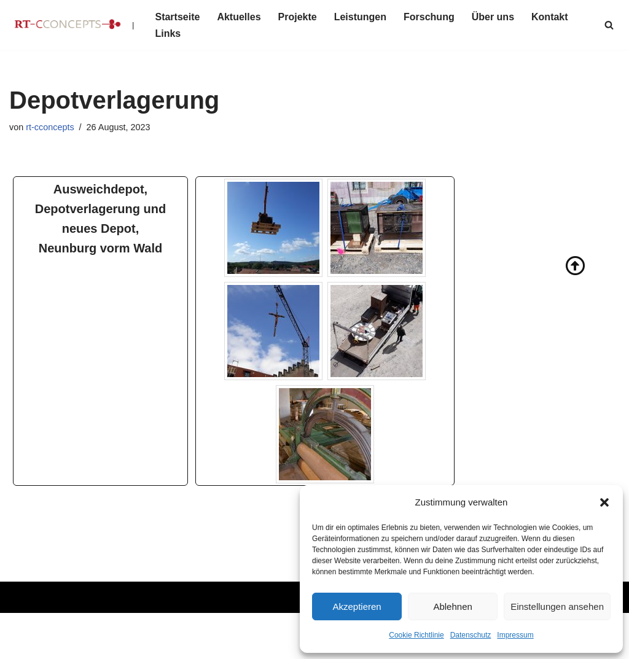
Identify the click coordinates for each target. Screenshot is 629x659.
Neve (20, 628)
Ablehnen (452, 606)
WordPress (33, 643)
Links (168, 33)
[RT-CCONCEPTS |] (71, 25)
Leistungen (360, 17)
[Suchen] (609, 24)
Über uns (493, 17)
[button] (604, 502)
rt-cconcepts (50, 127)
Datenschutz (470, 635)
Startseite (177, 17)
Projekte (297, 17)
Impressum (515, 635)
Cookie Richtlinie (416, 635)
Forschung (429, 17)
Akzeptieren (356, 606)
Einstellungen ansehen (557, 606)
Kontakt (549, 17)
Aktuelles (238, 17)
